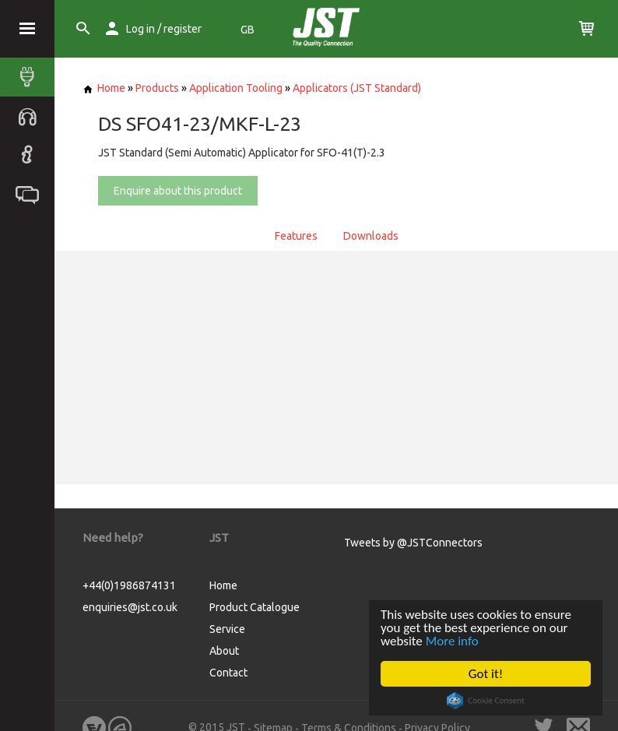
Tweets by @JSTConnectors (413, 542)
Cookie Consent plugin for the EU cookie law (486, 700)
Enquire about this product (178, 191)
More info (452, 641)
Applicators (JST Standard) (357, 88)
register (182, 29)
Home (104, 88)
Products (157, 88)
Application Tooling (236, 88)
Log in (140, 29)
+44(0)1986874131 (129, 585)
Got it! (486, 674)
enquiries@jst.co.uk (130, 607)
